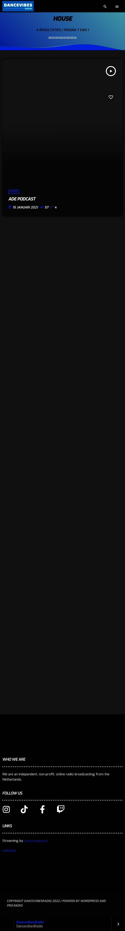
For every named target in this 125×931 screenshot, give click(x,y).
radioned (9, 850)
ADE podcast (21, 199)
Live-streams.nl (36, 840)
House (13, 191)
